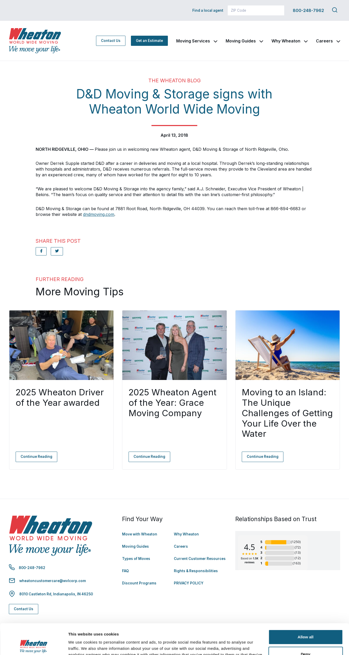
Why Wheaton (285, 40)
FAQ (125, 571)
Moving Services (193, 40)
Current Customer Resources (200, 559)
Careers (324, 40)
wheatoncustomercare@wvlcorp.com (52, 581)
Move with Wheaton (139, 534)
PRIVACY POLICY (189, 583)
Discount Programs (139, 583)
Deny (305, 623)
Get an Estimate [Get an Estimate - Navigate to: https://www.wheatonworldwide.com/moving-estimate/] (149, 41)
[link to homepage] (35, 40)
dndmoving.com (98, 214)
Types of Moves (136, 559)
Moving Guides (241, 40)
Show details (80, 644)
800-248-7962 (308, 10)
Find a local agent (207, 10)
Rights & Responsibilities (196, 571)
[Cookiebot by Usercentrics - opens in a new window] (33, 645)
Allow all (306, 606)
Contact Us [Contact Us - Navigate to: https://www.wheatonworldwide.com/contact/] (110, 41)
